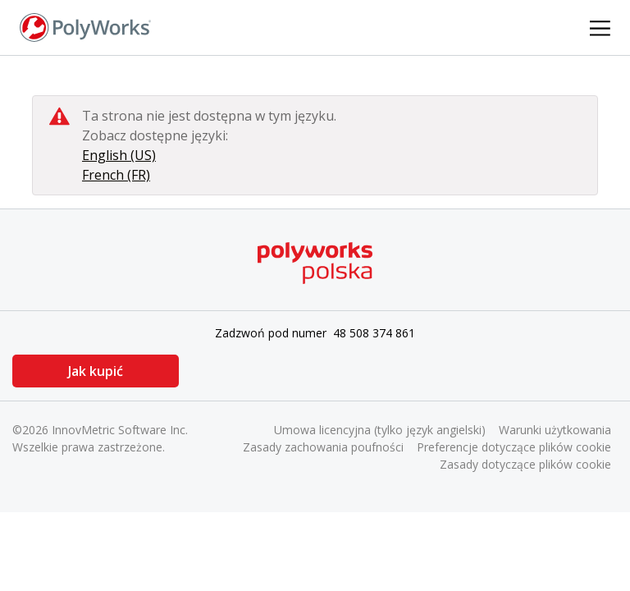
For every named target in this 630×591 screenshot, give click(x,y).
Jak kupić (94, 371)
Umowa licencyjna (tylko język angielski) (380, 430)
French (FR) (116, 175)
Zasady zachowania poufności (323, 447)
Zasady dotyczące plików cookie (525, 464)
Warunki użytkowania (555, 430)
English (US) (119, 155)
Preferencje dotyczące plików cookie (514, 447)
